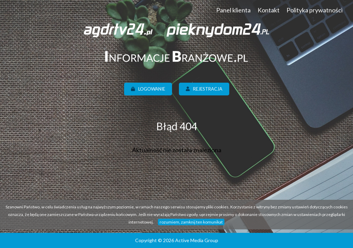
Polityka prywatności (314, 10)
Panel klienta (233, 10)
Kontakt (269, 10)
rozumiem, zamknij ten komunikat (191, 222)
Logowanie (148, 89)
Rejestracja (204, 89)
